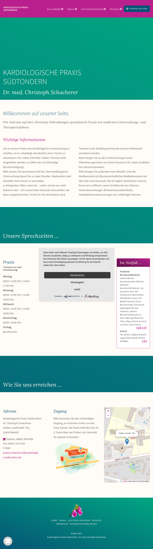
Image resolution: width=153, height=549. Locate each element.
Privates (114, 9)
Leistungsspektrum (92, 9)
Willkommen (54, 9)
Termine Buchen (136, 8)
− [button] (108, 416)
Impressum (62, 523)
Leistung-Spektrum (79, 520)
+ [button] (108, 411)
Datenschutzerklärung (83, 523)
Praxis (70, 9)
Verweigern (77, 282)
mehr (77, 289)
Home (54, 520)
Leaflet (124, 481)
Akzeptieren (77, 275)
